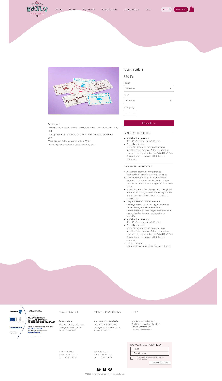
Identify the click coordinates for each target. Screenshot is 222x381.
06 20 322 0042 (69, 330)
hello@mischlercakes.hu (70, 327)
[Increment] (134, 113)
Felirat (127, 83)
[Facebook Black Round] (104, 369)
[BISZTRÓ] (166, 9)
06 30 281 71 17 (103, 330)
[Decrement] (126, 113)
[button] (191, 9)
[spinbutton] (130, 113)
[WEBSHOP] (181, 9)
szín (126, 95)
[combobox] (149, 88)
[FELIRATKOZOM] (160, 362)
